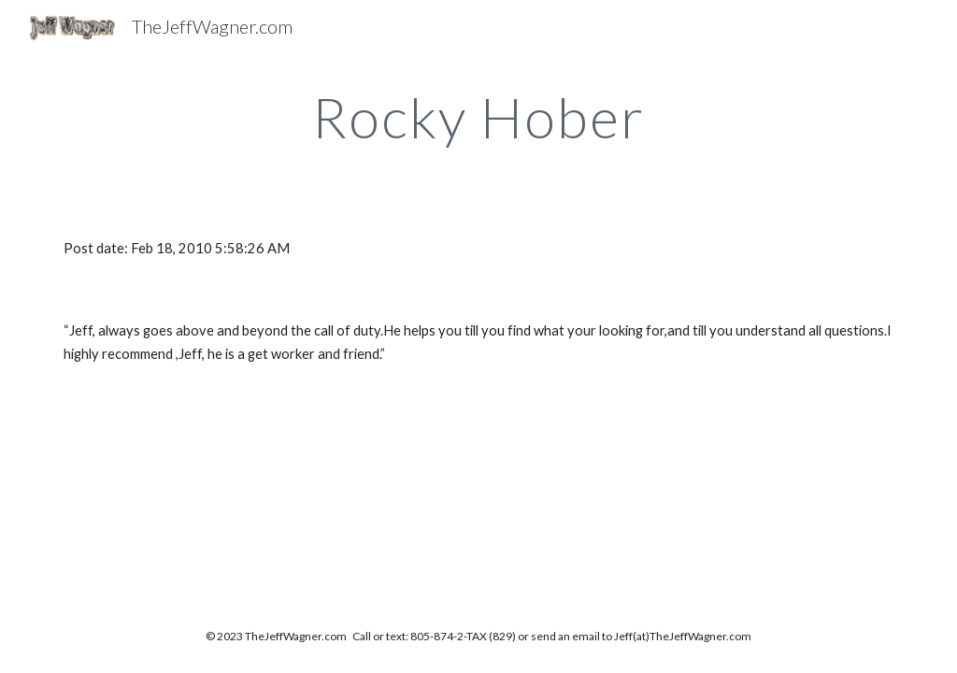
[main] (479, 117)
